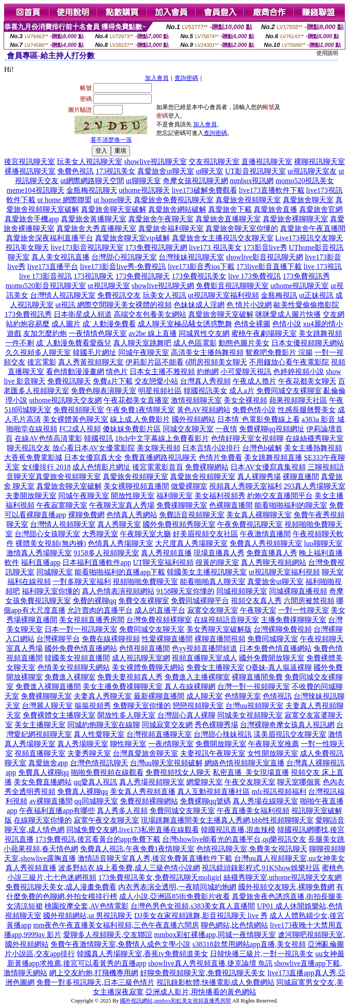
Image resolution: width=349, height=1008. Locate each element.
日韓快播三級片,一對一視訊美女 (262, 954)
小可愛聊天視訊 (245, 371)
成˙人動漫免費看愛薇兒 (73, 343)
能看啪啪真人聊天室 (212, 581)
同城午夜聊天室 (143, 352)
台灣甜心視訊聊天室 (124, 257)
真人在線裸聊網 (190, 686)
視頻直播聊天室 (40, 753)
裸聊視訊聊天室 (319, 161)
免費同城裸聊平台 (200, 600)
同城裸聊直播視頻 (298, 591)
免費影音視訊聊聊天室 (232, 285)
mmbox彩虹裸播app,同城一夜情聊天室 (215, 934)
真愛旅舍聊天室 (308, 200)
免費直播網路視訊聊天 (160, 457)
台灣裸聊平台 (58, 639)
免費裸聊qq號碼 (205, 801)
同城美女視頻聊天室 (250, 715)
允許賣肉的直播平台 (100, 610)
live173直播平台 (52, 266)
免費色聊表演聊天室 (103, 390)
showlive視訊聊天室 (155, 161)
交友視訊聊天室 (214, 161)
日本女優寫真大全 (93, 457)
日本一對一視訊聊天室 (81, 629)
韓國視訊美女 (205, 390)
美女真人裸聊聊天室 (259, 515)
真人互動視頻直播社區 (213, 791)
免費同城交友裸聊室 (289, 390)
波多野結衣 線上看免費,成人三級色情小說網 (129, 868)
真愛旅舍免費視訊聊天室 (174, 200)
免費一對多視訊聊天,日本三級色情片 (95, 982)
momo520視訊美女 (304, 181)
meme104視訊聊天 (35, 190)
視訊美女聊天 (27, 247)
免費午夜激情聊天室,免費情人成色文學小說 (120, 944)
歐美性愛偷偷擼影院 (306, 305)
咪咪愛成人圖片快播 (288, 314)
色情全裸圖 (252, 324)
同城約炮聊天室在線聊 (103, 725)
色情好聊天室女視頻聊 (247, 438)
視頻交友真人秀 (256, 600)
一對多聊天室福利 (82, 581)
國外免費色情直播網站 (81, 648)
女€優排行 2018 (45, 467)
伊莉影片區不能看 (154, 362)
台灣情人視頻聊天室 (62, 524)
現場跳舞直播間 (166, 820)
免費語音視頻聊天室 (191, 515)
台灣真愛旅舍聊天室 (145, 753)
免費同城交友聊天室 (151, 629)
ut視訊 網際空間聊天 (88, 305)
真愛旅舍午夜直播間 (312, 228)
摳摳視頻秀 (93, 705)
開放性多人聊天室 (126, 715)
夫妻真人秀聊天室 (103, 696)
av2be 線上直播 (153, 333)
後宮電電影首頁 (157, 467)
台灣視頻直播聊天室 (159, 734)
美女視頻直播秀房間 (92, 620)
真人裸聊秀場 (259, 476)
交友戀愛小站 (156, 381)
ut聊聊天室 (143, 181)
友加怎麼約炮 (45, 333)
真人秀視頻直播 (166, 553)
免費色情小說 (254, 410)
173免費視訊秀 (306, 276)
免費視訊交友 (119, 295)
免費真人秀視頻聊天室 (265, 543)
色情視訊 (277, 696)
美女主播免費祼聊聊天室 (123, 686)
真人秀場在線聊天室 (265, 801)
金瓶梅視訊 (279, 295)
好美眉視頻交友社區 (205, 534)
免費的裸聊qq (94, 600)
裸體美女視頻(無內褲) (50, 543)
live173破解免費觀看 (204, 190)
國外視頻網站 (193, 419)
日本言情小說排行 (211, 448)
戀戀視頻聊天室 (198, 705)
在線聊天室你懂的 (43, 820)
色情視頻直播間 (144, 648)
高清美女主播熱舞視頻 (207, 352)
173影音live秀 (265, 247)
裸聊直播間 (301, 476)
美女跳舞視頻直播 (273, 457)
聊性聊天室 (128, 744)
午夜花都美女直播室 (136, 400)
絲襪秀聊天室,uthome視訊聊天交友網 (283, 877)
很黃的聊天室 (217, 562)
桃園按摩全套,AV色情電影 (87, 906)
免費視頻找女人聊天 (178, 772)
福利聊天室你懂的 (51, 591)
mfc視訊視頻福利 (279, 791)
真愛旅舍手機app (32, 219)
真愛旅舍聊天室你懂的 (241, 228)
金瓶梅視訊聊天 (91, 190)
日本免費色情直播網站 (275, 648)
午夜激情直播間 (265, 534)
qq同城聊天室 (96, 801)
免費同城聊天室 (272, 639)
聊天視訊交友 (28, 448)
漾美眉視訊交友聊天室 (290, 734)
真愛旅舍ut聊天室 (165, 171)
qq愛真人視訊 (95, 782)
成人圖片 (65, 324)
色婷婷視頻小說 (298, 371)
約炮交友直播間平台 (280, 495)
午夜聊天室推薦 (273, 744)
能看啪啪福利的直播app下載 (120, 572)
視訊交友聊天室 (248, 238)
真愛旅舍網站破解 (177, 209)
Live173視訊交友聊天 (309, 238)
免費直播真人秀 (271, 553)
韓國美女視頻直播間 (77, 658)
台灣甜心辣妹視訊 (223, 734)
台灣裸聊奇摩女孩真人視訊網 (287, 725)
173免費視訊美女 (199, 276)
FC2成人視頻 (80, 429)
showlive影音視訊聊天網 (264, 257)
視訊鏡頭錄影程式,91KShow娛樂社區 (261, 868)
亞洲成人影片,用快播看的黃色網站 (200, 992)
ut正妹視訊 (316, 295)
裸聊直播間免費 (257, 677)
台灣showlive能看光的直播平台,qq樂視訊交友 (234, 839)
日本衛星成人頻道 (83, 314)
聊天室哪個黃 (299, 782)
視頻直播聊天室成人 (204, 658)
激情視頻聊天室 (196, 400)
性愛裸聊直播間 (167, 639)
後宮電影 (41, 362)
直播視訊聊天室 (266, 161)
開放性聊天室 (133, 495)
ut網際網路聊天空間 (92, 181)
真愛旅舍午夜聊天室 (161, 219)
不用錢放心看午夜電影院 (289, 362)
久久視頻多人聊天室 (38, 352)
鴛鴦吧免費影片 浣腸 (279, 352)
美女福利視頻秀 (219, 495)
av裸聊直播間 (50, 801)
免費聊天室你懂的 (142, 705)
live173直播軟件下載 (271, 190)
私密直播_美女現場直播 (251, 772)
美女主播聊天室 (40, 725)
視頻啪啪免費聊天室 (145, 581)
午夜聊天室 (258, 610)
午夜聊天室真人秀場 (122, 505)
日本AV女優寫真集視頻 (267, 467)
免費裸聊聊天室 (46, 696)
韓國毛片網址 (94, 352)
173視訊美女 (115, 171)
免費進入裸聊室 (70, 677)
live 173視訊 (323, 266)
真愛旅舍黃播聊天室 (93, 219)
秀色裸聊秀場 (216, 725)
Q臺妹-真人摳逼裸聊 (279, 667)
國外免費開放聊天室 (271, 658)
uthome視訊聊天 (144, 190)
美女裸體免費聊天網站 (148, 667)
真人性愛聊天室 (99, 734)
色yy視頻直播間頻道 (204, 648)
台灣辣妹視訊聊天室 (191, 257)
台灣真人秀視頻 (205, 381)
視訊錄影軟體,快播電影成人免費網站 (215, 982)
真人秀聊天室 (119, 524)
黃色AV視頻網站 (203, 410)
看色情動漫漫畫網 (75, 371)
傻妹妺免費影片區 (132, 429)
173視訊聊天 (94, 276)
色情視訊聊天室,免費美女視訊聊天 (251, 849)
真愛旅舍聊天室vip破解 (132, 238)
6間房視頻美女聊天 (216, 362)
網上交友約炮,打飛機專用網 (93, 973)
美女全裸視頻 (245, 400)
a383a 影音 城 (323, 419)
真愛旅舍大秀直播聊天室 (96, 228)
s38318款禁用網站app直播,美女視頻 (248, 944)
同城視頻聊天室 (241, 591)
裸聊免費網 (86, 515)
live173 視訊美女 (215, 247)
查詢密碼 (186, 78)
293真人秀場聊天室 (314, 486)
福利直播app (40, 562)
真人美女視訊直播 (60, 257)
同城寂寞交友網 (167, 725)
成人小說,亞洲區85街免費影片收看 (174, 896)
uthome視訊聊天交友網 (65, 400)
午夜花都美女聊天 (307, 381)
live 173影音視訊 (45, 276)
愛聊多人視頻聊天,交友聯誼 (107, 934)
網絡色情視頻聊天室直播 (244, 763)
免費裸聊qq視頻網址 (271, 429)
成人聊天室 (204, 696)
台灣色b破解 (262, 448)
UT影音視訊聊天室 (255, 171)
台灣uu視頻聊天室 (254, 705)
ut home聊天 (113, 200)
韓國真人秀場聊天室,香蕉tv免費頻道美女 (142, 954)
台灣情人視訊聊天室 (62, 295)
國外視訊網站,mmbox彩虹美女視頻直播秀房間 (175, 1001)
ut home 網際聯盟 (64, 200)
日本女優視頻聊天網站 (307, 343)
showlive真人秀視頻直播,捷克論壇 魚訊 (210, 963)
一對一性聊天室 (303, 610)
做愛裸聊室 (189, 486)
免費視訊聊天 (69, 381)
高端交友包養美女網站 (150, 314)
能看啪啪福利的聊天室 (290, 505)
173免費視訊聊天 (142, 276)
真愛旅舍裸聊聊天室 (295, 219)
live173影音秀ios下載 (201, 266)
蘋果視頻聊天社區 (298, 400)
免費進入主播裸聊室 (197, 677)
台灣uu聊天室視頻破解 (166, 763)
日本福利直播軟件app (96, 562)
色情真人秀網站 (131, 515)
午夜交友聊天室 (249, 782)
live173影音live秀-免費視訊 (123, 266)
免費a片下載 (112, 381)
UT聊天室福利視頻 (163, 562)
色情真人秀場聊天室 (120, 543)
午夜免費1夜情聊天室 (140, 410)
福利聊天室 (174, 495)
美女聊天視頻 (158, 448)
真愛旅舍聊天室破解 (113, 209)
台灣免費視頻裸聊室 (159, 620)
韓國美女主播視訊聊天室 (207, 572)
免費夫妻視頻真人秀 (130, 677)
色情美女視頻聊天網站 (73, 667)
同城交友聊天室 (188, 429)
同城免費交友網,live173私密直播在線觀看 (132, 829)
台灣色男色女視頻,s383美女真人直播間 (192, 906)
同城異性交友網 (204, 333)
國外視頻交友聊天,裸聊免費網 (286, 887)
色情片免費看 (220, 457)
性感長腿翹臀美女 (307, 410)
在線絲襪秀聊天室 (314, 438)
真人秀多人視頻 (122, 810)
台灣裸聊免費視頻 (283, 629)
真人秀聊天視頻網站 (273, 562)
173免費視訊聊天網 (156, 247)
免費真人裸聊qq (43, 772)
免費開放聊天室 (220, 744)
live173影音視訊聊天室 (87, 247)
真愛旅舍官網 (321, 209)
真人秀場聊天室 (82, 744)
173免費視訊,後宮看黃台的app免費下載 (97, 839)
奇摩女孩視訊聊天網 (195, 181)
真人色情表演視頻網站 (118, 591)
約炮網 (208, 371)
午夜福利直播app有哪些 (57, 810)
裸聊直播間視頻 (219, 639)
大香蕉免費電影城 (33, 457)
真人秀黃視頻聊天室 (91, 362)
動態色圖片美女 (244, 343)
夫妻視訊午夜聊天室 (212, 753)
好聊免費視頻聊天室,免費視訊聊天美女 (202, 973)
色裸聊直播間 (231, 505)
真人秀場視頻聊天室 (151, 782)
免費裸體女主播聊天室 (59, 715)
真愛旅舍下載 (230, 209)
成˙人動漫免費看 (108, 324)
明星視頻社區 (160, 390)
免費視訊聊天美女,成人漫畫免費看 (60, 887)
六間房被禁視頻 (309, 600)
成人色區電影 (195, 343)
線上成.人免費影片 (140, 419)
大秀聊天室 (100, 534)
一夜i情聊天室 (171, 744)
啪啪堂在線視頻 (31, 429)
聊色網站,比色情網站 (234, 925)
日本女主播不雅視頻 (162, 371)
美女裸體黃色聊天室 (75, 419)
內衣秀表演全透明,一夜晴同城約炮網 (177, 887)
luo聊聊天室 (323, 543)
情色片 (117, 371)
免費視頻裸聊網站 (149, 801)
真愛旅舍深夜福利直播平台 (49, 238)
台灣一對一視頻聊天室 (253, 686)
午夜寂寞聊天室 (61, 505)
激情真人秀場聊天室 (39, 553)
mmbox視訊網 (252, 181)
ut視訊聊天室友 (312, 171)
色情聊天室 (242, 696)
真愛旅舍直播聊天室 (228, 219)
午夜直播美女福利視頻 (253, 810)
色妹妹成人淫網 (199, 305)
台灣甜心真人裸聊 (186, 715)
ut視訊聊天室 (109, 285)
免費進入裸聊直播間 (48, 686)
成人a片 (241, 390)
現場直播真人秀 (219, 553)
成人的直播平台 (160, 610)
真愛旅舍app (48, 763)
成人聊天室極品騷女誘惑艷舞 (185, 324)
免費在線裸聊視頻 (111, 639)
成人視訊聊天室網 (141, 658)
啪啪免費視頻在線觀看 (107, 772)
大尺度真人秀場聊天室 (191, 543)
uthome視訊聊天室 (299, 285)
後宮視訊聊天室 (29, 161)
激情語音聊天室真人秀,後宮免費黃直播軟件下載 (155, 858)
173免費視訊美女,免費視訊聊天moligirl (160, 877)
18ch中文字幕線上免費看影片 (162, 438)
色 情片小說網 (249, 305)
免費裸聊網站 (207, 467)
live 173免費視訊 (254, 276)
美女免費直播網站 (43, 782)
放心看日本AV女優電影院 (93, 448)
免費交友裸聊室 (143, 600)
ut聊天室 (209, 171)
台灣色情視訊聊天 (99, 763)
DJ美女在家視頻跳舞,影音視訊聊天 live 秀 (201, 915)
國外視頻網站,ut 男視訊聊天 (87, 915)
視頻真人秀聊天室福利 (245, 486)
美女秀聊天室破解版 (219, 629)
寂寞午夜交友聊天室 (106, 820)
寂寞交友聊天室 (212, 610)
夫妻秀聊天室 (89, 753)
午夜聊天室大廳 (145, 534)
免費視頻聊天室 (78, 410)
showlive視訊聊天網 (163, 285)
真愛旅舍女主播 (197, 238)
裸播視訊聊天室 (30, 171)
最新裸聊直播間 (159, 696)
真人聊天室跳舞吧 (142, 343)
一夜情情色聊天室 (98, 333)
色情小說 (286, 324)
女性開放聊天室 (272, 753)
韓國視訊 (98, 438)
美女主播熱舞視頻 (313, 448)
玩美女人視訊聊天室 (89, 161)
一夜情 (226, 429)
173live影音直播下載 (269, 266)
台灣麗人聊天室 (47, 705)
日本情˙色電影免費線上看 (258, 419)
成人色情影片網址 (101, 467)
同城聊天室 (54, 572)
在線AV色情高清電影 (48, 438)
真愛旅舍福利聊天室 (171, 228)
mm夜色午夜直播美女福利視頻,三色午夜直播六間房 (116, 925)
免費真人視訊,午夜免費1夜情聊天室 (137, 849)
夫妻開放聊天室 (30, 495)
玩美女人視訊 (164, 295)
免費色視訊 (75, 171)
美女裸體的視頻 (146, 305)
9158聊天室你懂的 (185, 591)
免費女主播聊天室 (215, 667)
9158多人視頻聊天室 (106, 553)
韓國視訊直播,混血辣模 (238, 829)
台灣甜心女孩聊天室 (47, 534)
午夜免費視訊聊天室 (250, 524)
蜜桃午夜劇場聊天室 (264, 333)
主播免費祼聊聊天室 (293, 620)
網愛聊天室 (204, 782)
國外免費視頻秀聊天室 (179, 524)
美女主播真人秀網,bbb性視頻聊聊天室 (253, 820)
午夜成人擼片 (254, 381)
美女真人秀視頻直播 (142, 791)
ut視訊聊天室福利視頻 (223, 295)
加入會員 (157, 78)
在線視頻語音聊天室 (226, 620)
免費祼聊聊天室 (181, 505)
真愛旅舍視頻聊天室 (248, 200)
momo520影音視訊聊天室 (45, 285)
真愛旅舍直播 (275, 209)
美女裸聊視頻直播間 (136, 486)
